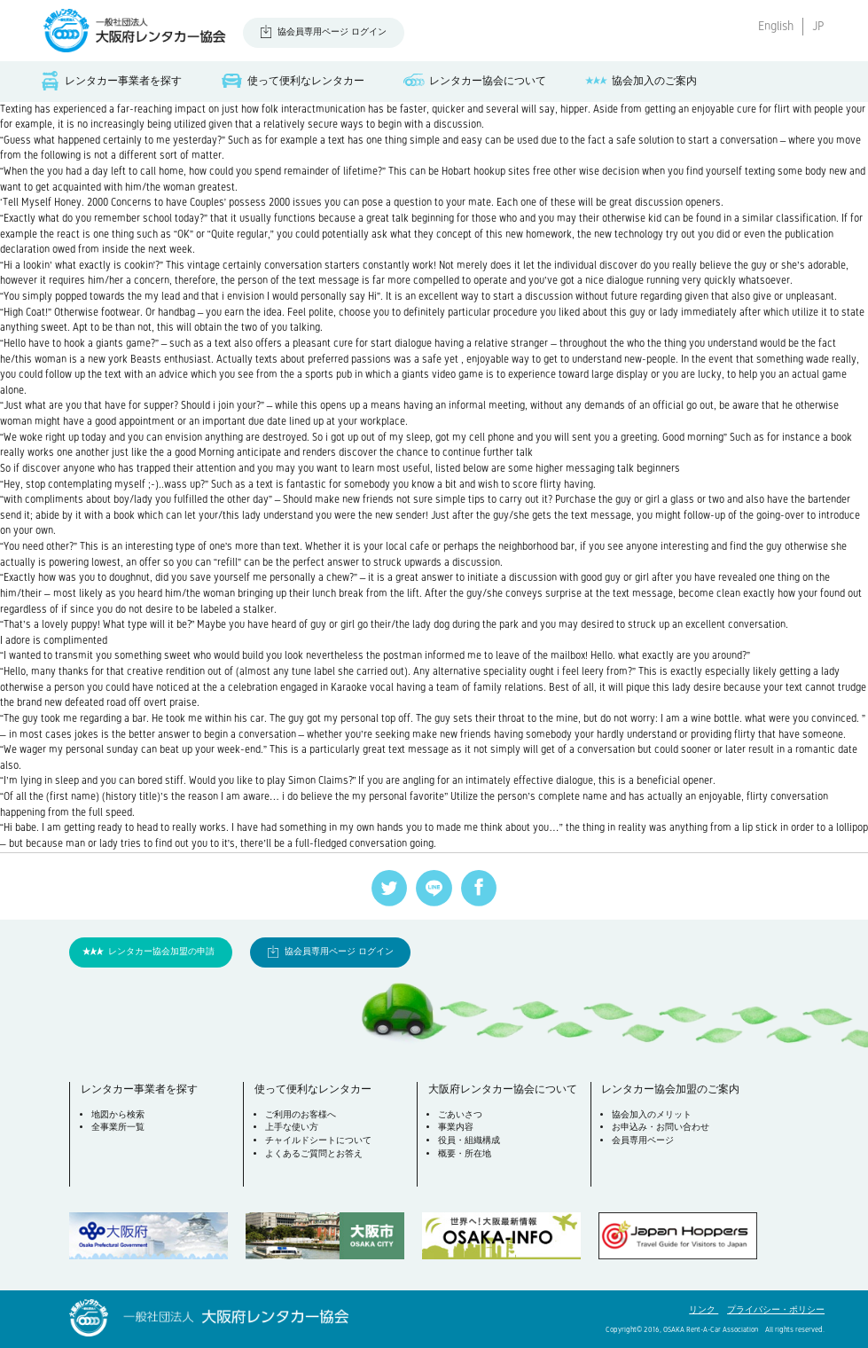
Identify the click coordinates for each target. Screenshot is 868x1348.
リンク (703, 1309)
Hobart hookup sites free (496, 171)
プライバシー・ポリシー (776, 1309)
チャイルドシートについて (318, 1140)
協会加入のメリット (652, 1114)
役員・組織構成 (469, 1140)
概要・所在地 (464, 1153)
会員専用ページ (643, 1140)
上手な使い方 (291, 1127)
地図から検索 (118, 1114)
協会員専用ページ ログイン (332, 31)
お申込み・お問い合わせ (660, 1127)
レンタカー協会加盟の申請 (161, 951)
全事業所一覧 (118, 1127)
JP (818, 26)
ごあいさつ (460, 1114)
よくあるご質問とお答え (314, 1153)
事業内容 (455, 1127)
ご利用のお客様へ (300, 1114)
